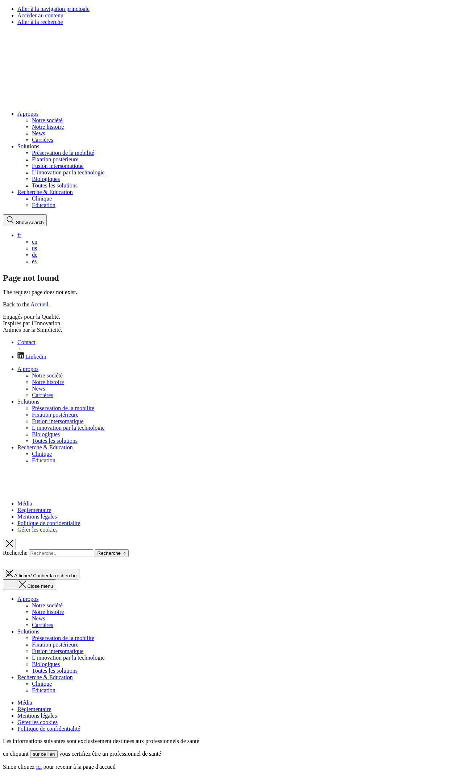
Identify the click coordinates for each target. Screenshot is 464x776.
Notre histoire (48, 127)
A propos (27, 369)
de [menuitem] (34, 255)
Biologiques (46, 179)
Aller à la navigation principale (53, 9)
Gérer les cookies (37, 530)
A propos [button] (27, 114)
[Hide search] (9, 544)
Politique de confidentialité (48, 523)
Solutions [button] (28, 146)
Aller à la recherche (40, 22)
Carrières (42, 140)
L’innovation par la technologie (68, 172)
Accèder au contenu (40, 15)
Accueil (39, 304)
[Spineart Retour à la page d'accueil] (11, 101)
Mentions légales (37, 516)
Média (24, 503)
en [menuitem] (34, 242)
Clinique (42, 198)
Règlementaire (34, 510)
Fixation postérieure (55, 159)
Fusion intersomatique (58, 166)
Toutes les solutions (55, 185)
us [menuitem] (34, 248)
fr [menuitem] (19, 235)
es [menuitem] (34, 261)
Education (43, 205)
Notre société (47, 120)
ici (39, 767)
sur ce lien (44, 754)
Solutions (28, 402)
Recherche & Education (45, 447)
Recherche (15, 553)
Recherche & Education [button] (45, 192)
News (38, 133)
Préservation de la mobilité (63, 153)
